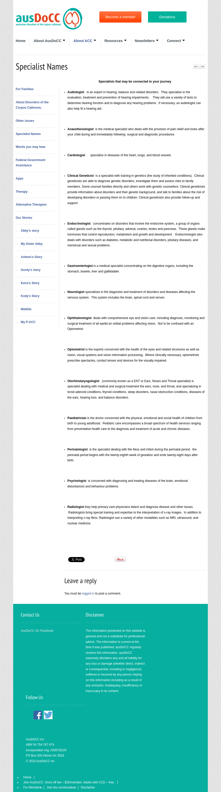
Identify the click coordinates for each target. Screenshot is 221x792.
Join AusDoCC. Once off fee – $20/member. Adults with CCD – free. (69, 782)
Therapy (22, 191)
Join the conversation (61, 787)
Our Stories (24, 218)
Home (21, 41)
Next (202, 66)
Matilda (26, 309)
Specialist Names (28, 134)
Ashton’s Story (31, 257)
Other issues (25, 121)
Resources (115, 40)
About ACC (84, 40)
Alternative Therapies (31, 204)
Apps (19, 178)
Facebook (37, 715)
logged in (88, 593)
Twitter (48, 715)
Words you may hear (31, 147)
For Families (25, 89)
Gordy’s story (31, 270)
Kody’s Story (30, 296)
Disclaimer (88, 787)
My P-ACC (28, 322)
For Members (32, 787)
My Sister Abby (32, 244)
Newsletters (147, 40)
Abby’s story (30, 230)
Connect (176, 40)
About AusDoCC (49, 40)
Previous (196, 66)
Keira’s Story (30, 283)
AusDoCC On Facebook (37, 630)
